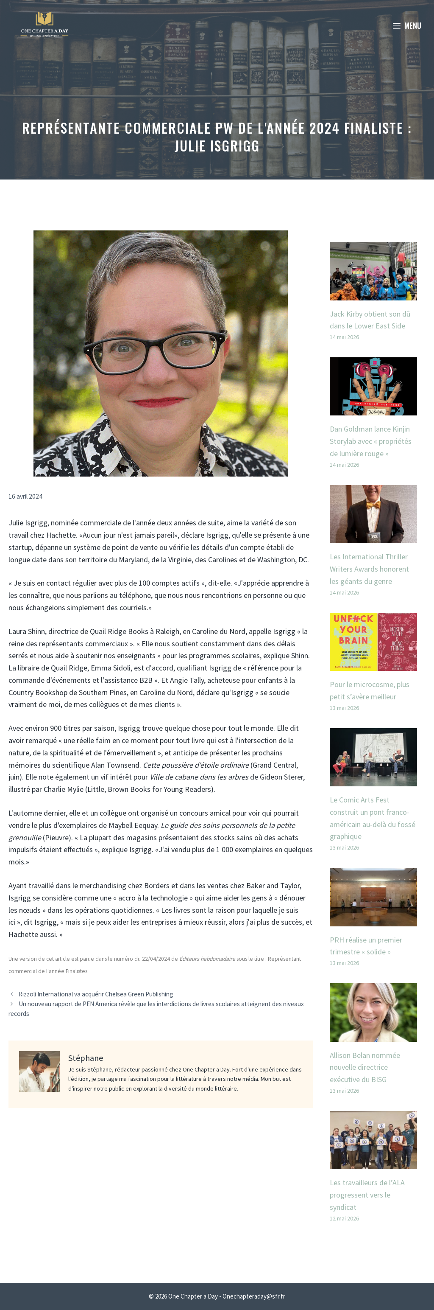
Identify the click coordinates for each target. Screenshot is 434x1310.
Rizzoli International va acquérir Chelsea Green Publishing (96, 994)
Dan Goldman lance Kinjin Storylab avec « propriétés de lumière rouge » (371, 441)
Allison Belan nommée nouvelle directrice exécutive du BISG (365, 1067)
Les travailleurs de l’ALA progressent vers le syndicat (367, 1195)
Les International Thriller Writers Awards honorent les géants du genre (369, 569)
